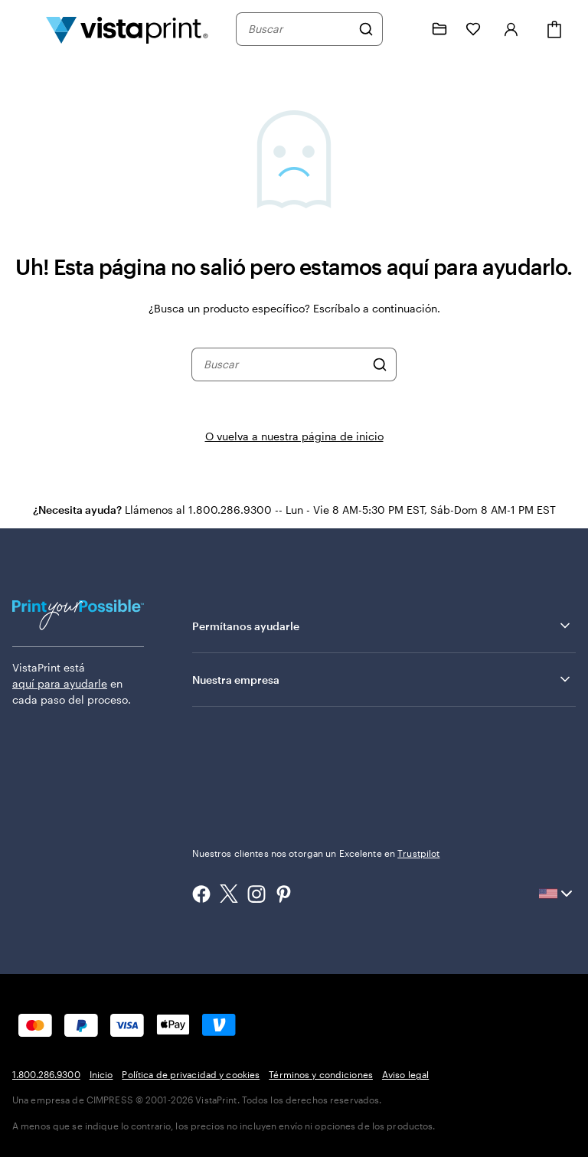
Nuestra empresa (382, 679)
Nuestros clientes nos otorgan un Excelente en (316, 853)
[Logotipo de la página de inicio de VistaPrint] (127, 29)
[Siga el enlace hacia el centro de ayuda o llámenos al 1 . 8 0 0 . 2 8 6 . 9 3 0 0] (405, 29)
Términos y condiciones (321, 1074)
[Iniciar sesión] (511, 29)
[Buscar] (366, 29)
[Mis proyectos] (439, 29)
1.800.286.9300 (46, 1074)
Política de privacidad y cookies (191, 1074)
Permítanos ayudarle (382, 625)
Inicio (101, 1074)
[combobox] (299, 29)
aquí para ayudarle (59, 683)
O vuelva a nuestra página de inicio (294, 436)
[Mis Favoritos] (473, 29)
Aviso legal (405, 1074)
